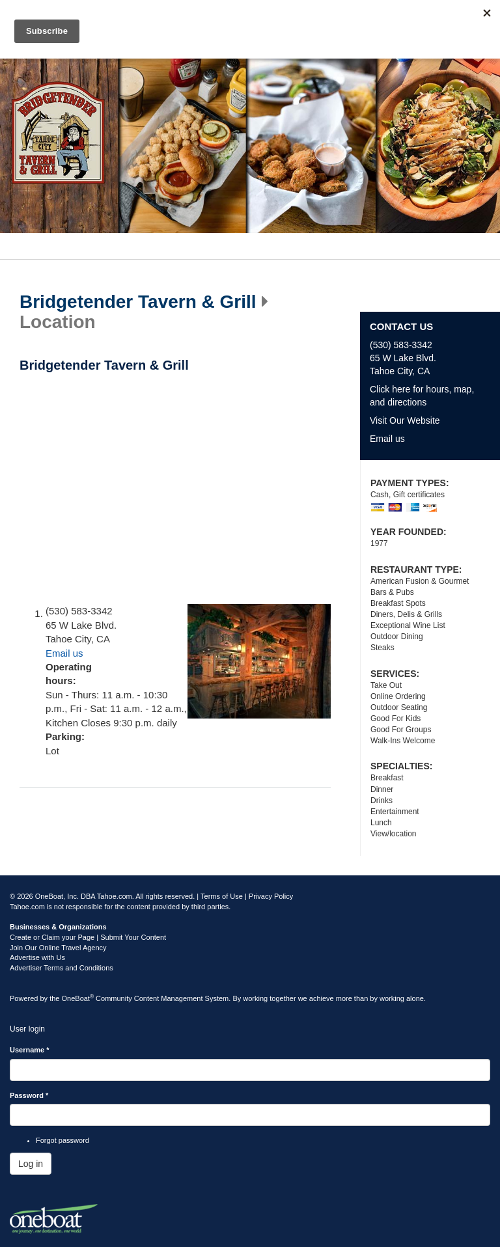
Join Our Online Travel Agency (58, 948)
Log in (30, 1163)
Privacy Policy (271, 896)
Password (29, 1095)
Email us (64, 653)
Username (29, 1050)
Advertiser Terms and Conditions (61, 968)
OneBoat (78, 998)
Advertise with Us (37, 957)
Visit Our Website (405, 420)
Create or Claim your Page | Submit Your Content (88, 937)
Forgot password (62, 1140)
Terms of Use (222, 896)
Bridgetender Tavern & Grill (138, 302)
